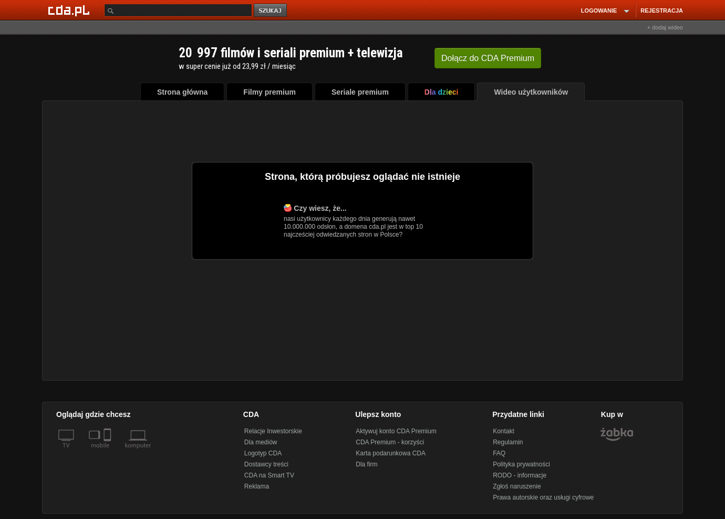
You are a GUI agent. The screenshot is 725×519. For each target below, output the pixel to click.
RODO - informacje (519, 475)
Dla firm (366, 464)
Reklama (256, 486)
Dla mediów (260, 442)
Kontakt (503, 431)
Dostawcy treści (266, 464)
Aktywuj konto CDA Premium (396, 431)
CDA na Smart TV (269, 475)
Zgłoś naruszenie (517, 486)
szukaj (271, 11)
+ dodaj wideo (665, 27)
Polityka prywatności (521, 464)
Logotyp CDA (263, 453)
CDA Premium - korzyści (390, 442)
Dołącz (487, 58)
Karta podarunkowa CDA (391, 453)
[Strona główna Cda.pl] (70, 10)
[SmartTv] (108, 451)
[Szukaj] (178, 10)
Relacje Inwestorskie (273, 431)
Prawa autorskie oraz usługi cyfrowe (543, 497)
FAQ (499, 453)
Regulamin (508, 442)
